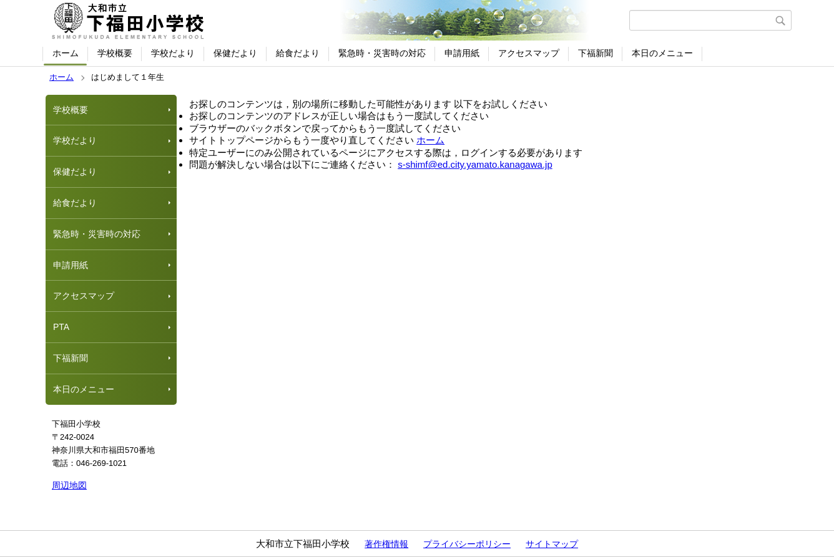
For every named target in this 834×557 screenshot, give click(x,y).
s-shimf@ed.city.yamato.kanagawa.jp (475, 164)
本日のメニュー (662, 53)
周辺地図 (69, 485)
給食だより (298, 53)
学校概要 (114, 53)
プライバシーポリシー (467, 544)
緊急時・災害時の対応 (382, 53)
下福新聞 (595, 53)
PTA (61, 327)
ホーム (65, 53)
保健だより (235, 53)
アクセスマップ (528, 53)
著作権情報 (386, 544)
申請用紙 (461, 53)
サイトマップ (552, 544)
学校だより (173, 53)
